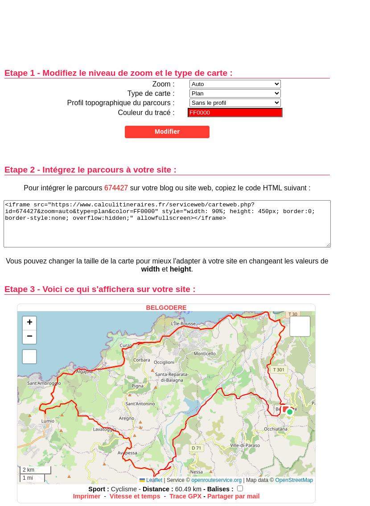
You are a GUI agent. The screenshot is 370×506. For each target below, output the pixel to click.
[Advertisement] (167, 28)
